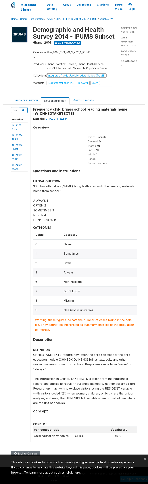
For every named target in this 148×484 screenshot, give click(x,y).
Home (14, 19)
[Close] (144, 458)
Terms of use (119, 6)
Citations (103, 4)
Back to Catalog (25, 453)
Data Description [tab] (55, 101)
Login (132, 6)
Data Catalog (52, 6)
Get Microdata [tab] (83, 100)
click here (73, 472)
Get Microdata (67, 42)
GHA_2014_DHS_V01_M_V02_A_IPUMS (76, 19)
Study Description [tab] (26, 100)
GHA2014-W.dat (56, 118)
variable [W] (107, 19)
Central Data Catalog (32, 19)
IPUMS (49, 19)
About (67, 4)
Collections (83, 4)
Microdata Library (28, 7)
